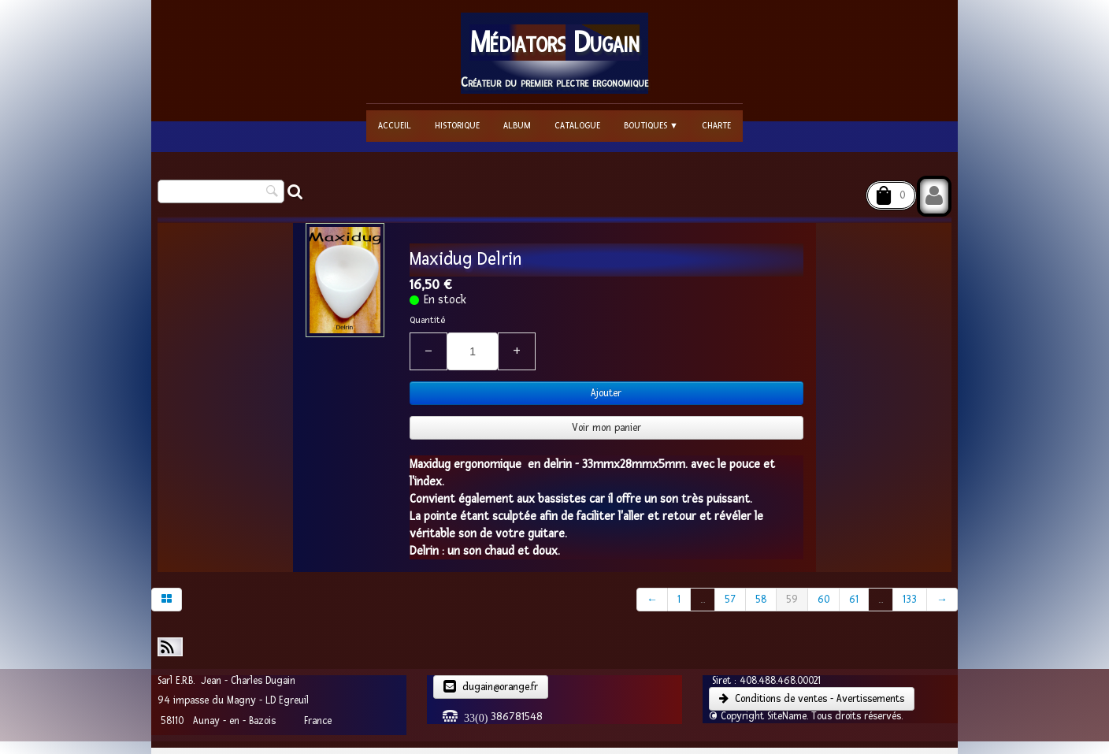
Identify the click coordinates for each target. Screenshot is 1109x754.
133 (910, 599)
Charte (716, 126)
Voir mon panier (606, 428)
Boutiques (651, 126)
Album (517, 126)
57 (730, 599)
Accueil (394, 126)
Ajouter (606, 393)
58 (760, 599)
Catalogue (577, 126)
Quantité (427, 320)
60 (823, 599)
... (702, 599)
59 (792, 599)
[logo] (554, 53)
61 (854, 599)
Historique (457, 126)
